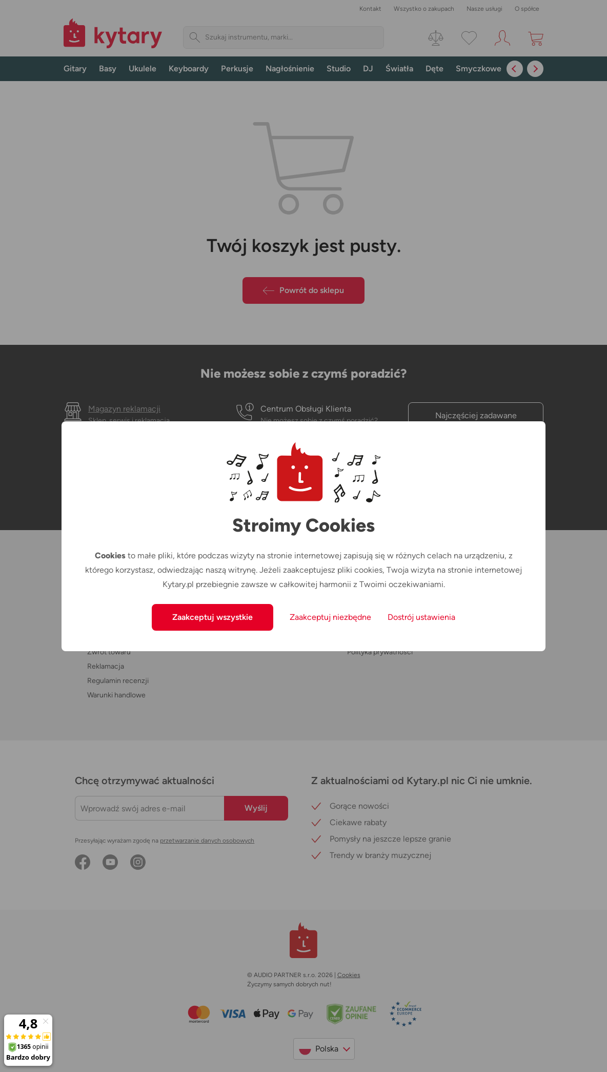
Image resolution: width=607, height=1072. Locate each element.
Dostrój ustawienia (421, 617)
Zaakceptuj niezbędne (330, 617)
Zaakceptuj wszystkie (212, 617)
